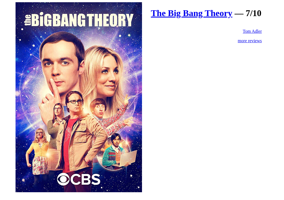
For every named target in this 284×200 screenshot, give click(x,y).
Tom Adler (252, 31)
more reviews (250, 40)
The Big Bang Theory (191, 13)
